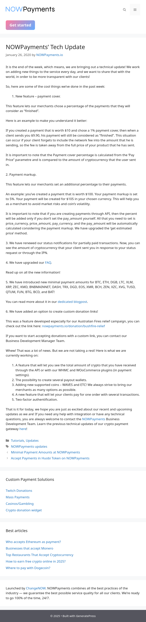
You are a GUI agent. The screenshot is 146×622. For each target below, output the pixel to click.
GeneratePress (86, 616)
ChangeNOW (35, 588)
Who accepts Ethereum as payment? (33, 542)
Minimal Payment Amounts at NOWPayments (45, 452)
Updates (32, 440)
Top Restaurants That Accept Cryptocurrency (39, 555)
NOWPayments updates (29, 446)
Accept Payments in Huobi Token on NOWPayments (50, 458)
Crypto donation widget (24, 510)
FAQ (48, 262)
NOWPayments (93, 419)
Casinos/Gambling (20, 503)
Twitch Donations (19, 490)
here (22, 429)
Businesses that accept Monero (29, 548)
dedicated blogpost (72, 301)
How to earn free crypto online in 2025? (36, 561)
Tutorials (17, 440)
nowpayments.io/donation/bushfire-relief (73, 326)
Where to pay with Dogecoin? (28, 568)
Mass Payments (17, 497)
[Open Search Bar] (124, 9)
